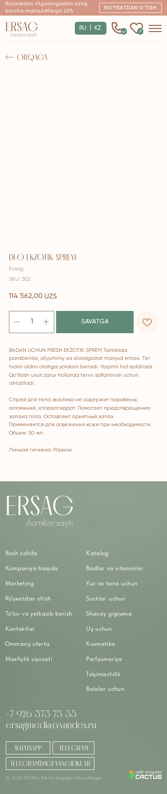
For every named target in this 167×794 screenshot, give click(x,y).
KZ (97, 28)
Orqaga (32, 57)
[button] (130, 8)
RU (82, 28)
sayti (23, 35)
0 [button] (123, 31)
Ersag (21, 26)
